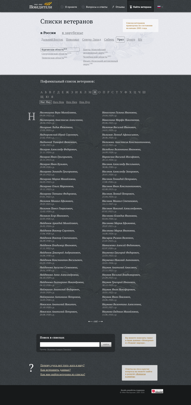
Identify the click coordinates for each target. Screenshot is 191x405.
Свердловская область (54, 53)
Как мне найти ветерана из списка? (62, 374)
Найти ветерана (140, 6)
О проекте (69, 6)
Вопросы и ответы (94, 6)
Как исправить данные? (55, 370)
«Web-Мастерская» (129, 392)
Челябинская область (95, 56)
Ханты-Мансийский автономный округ (94, 51)
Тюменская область (53, 57)
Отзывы (118, 6)
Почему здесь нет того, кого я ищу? (62, 365)
